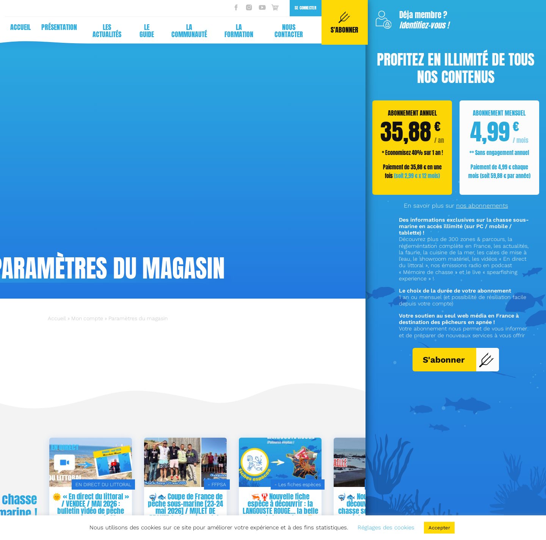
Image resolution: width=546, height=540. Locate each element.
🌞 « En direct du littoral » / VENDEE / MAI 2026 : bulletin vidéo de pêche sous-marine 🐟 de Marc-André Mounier (185, 511)
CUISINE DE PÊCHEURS (104, 484)
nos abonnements (482, 205)
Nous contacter (286, 30)
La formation (236, 30)
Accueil (18, 27)
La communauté (187, 30)
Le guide (144, 30)
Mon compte (87, 318)
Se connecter (303, 8)
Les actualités (104, 30)
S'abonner (458, 359)
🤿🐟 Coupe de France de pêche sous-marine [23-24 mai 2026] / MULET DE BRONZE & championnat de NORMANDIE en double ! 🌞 (280, 511)
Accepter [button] (439, 528)
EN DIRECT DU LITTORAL (198, 484)
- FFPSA (312, 484)
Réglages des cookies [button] (386, 527)
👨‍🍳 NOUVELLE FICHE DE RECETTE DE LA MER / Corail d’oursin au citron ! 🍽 (91, 503)
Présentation (57, 27)
